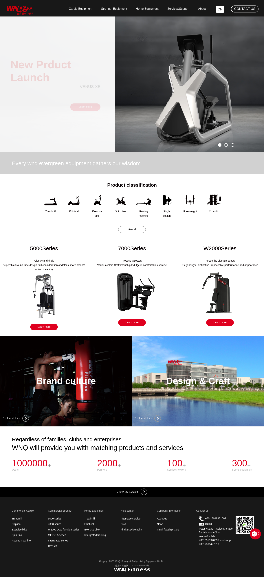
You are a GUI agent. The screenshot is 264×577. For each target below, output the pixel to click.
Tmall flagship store (168, 529)
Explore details (16, 418)
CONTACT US (244, 9)
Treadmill (17, 518)
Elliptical (16, 524)
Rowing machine (21, 540)
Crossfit (52, 546)
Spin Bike (17, 535)
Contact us (202, 510)
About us (162, 518)
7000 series (54, 524)
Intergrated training (95, 535)
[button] (219, 145)
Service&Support (178, 8)
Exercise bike (19, 529)
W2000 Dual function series (63, 529)
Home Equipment (147, 8)
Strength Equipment (114, 8)
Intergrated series (58, 540)
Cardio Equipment (80, 8)
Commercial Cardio (23, 510)
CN (220, 9)
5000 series (54, 518)
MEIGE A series (57, 535)
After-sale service (130, 518)
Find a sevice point (131, 529)
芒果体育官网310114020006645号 (132, 565)
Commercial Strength (60, 510)
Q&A (123, 524)
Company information (169, 510)
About (202, 8)
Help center (127, 510)
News (160, 524)
